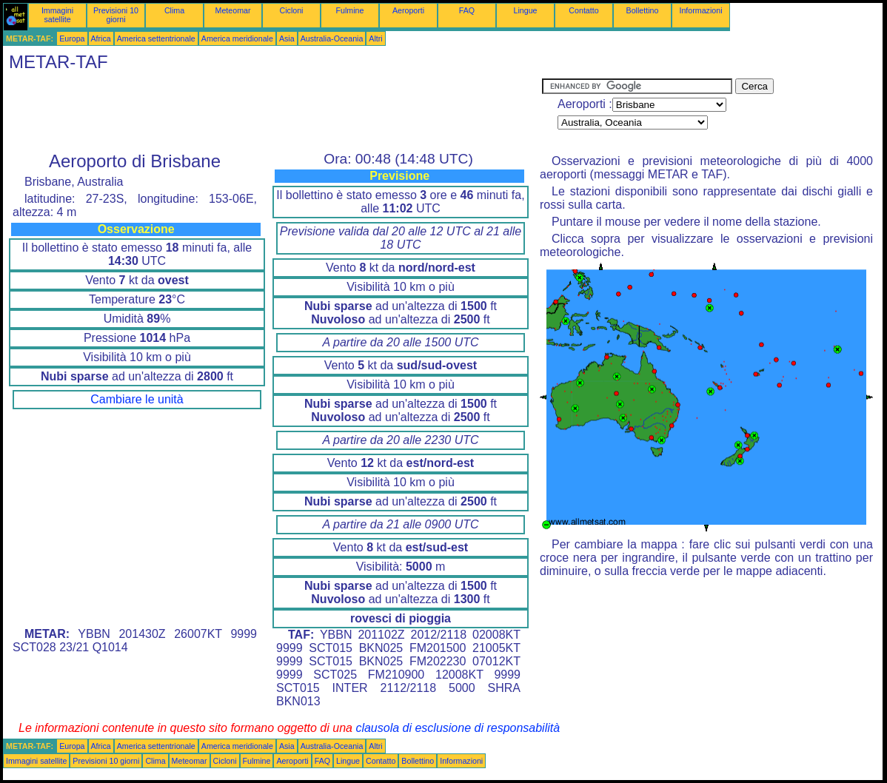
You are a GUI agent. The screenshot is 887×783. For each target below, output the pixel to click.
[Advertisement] (272, 111)
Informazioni (700, 10)
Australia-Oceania (332, 38)
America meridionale (237, 38)
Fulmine (350, 10)
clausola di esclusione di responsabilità (457, 728)
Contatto (583, 10)
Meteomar (233, 10)
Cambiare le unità (136, 399)
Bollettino (642, 10)
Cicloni (292, 10)
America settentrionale (156, 38)
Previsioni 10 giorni (115, 15)
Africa (101, 38)
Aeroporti (408, 10)
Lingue (526, 10)
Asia (287, 38)
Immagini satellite (57, 15)
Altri (375, 38)
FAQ (467, 10)
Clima (174, 10)
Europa (71, 38)
